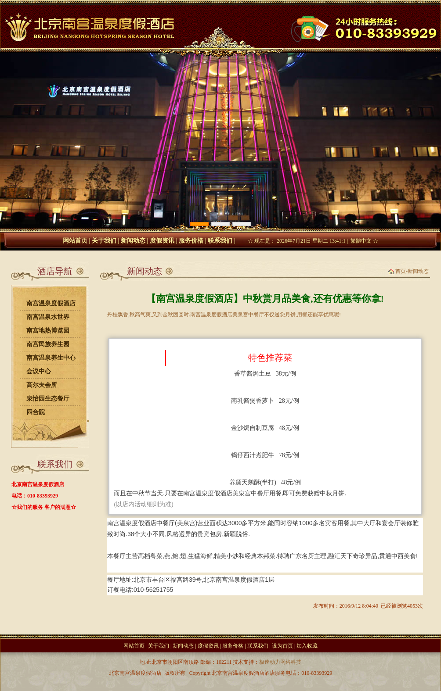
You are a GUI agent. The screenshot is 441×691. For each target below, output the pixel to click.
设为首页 (282, 646)
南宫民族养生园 (47, 344)
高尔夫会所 (41, 385)
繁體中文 (361, 241)
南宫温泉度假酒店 (51, 303)
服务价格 (191, 240)
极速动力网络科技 (280, 662)
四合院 (35, 412)
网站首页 (75, 240)
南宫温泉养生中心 (51, 357)
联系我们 (220, 240)
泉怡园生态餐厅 (47, 398)
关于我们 (104, 240)
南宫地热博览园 (47, 330)
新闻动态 (133, 240)
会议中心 (38, 371)
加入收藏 (307, 646)
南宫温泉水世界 (47, 317)
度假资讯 (162, 240)
